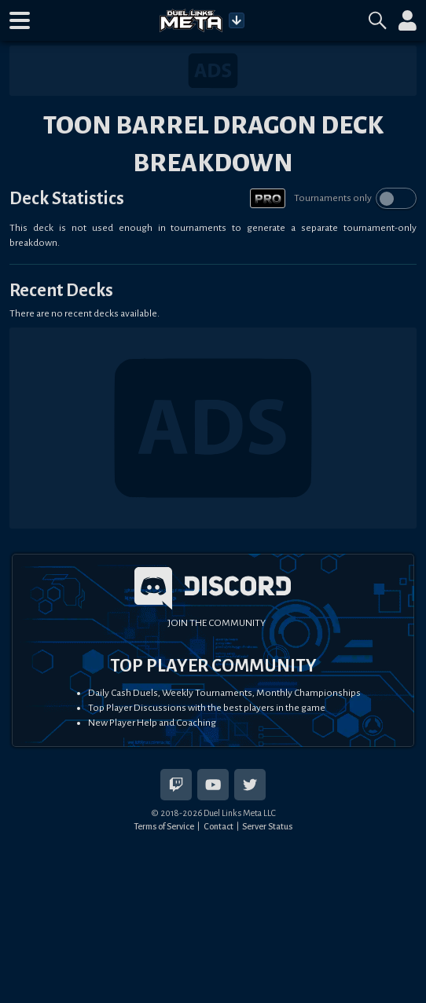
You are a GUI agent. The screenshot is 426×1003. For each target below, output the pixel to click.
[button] (19, 20)
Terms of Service (164, 826)
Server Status (267, 826)
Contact (218, 826)
